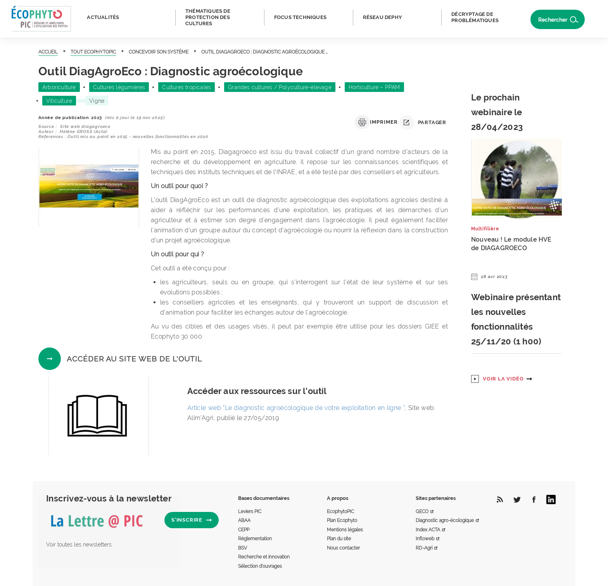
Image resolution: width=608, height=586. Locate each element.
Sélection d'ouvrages (260, 566)
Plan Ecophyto (342, 520)
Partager (422, 122)
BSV (242, 548)
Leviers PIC (249, 511)
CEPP (243, 529)
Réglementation (255, 538)
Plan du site (339, 538)
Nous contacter (343, 548)
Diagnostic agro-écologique (445, 520)
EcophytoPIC (340, 511)
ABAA (244, 520)
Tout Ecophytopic (93, 52)
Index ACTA (428, 529)
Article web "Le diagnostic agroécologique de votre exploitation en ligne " (295, 407)
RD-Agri (424, 548)
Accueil (48, 52)
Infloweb (425, 538)
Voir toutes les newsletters (79, 544)
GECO (422, 511)
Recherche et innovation (264, 557)
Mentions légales (345, 529)
